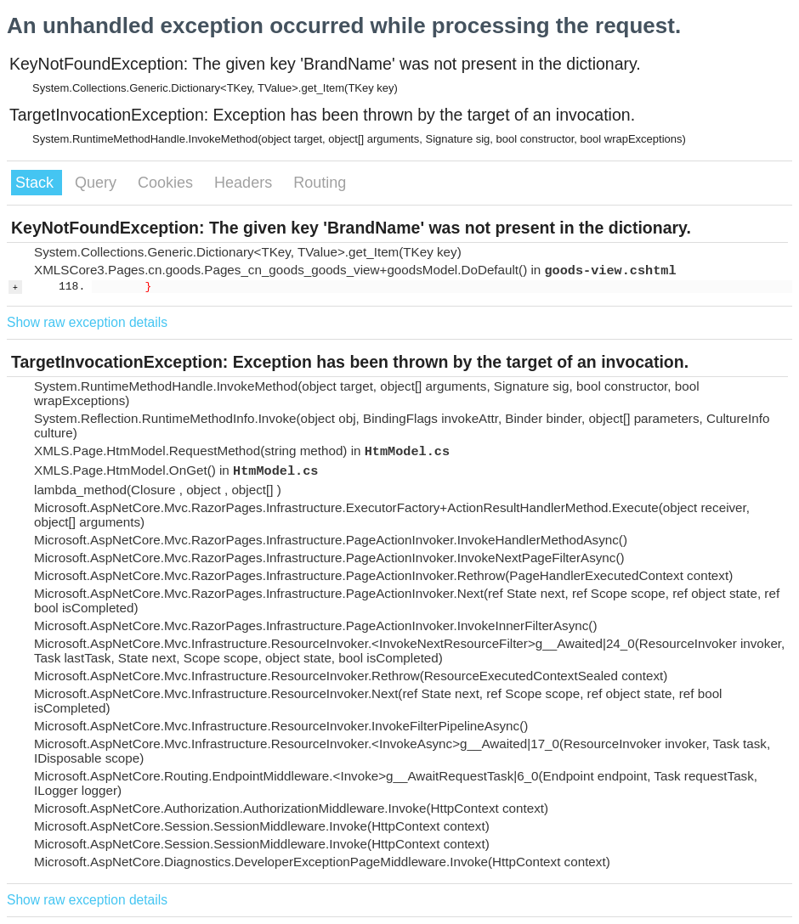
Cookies (167, 182)
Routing (319, 182)
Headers (245, 182)
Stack (36, 182)
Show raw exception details (87, 322)
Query (98, 182)
